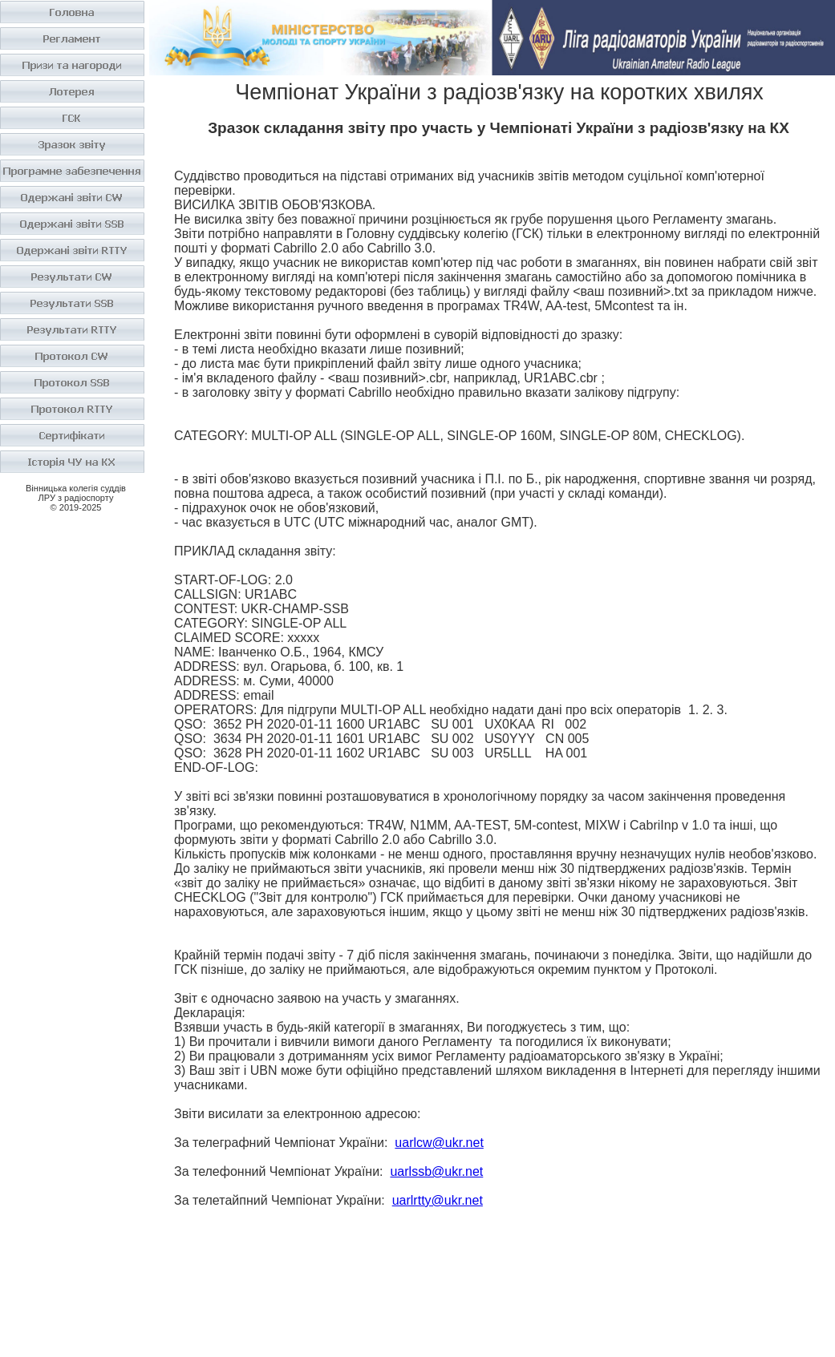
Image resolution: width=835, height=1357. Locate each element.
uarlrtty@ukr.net (437, 1200)
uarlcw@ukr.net (439, 1142)
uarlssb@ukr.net (436, 1171)
